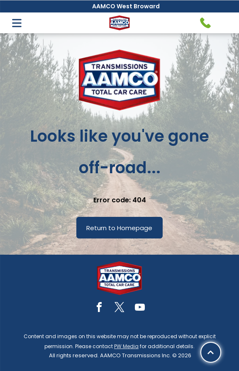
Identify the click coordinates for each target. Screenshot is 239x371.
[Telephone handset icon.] (205, 23)
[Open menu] (17, 23)
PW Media (126, 346)
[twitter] (119, 308)
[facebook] (99, 308)
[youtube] (140, 308)
